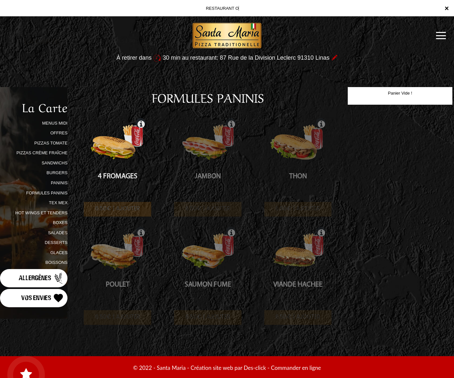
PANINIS (59, 182)
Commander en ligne (296, 367)
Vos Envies (42, 298)
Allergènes (41, 278)
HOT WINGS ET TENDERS (41, 212)
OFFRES (58, 132)
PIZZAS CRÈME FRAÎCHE (41, 152)
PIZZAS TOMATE (50, 143)
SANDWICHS (54, 162)
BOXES (60, 222)
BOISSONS (56, 262)
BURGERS (57, 172)
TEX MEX (58, 202)
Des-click (255, 367)
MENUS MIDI (54, 123)
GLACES (58, 252)
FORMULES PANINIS (46, 192)
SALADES (57, 232)
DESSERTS (56, 242)
